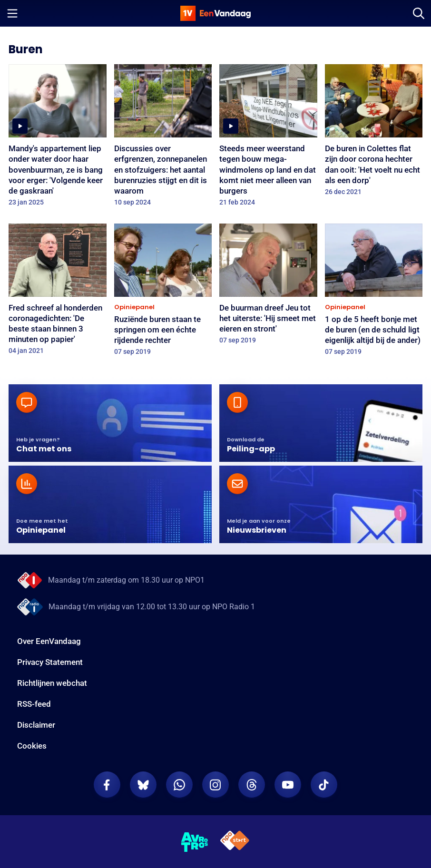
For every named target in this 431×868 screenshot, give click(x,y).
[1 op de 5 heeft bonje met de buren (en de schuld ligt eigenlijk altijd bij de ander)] (374, 292)
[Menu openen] (12, 13)
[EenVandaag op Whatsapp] (179, 784)
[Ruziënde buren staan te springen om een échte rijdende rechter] (163, 292)
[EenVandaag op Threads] (251, 784)
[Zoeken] (418, 13)
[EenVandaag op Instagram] (215, 784)
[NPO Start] (235, 842)
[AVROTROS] (194, 842)
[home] (215, 13)
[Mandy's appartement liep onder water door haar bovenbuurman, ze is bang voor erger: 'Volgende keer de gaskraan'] (58, 138)
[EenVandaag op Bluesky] (143, 784)
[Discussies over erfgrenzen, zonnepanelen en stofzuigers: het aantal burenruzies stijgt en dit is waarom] (163, 138)
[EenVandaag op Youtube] (287, 784)
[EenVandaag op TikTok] (324, 784)
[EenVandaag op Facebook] (107, 784)
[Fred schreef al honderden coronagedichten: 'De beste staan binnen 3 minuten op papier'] (58, 292)
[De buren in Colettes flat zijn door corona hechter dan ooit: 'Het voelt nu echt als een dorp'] (374, 133)
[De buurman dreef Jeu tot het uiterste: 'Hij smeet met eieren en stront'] (268, 287)
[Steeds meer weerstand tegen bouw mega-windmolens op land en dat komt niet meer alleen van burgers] (268, 138)
